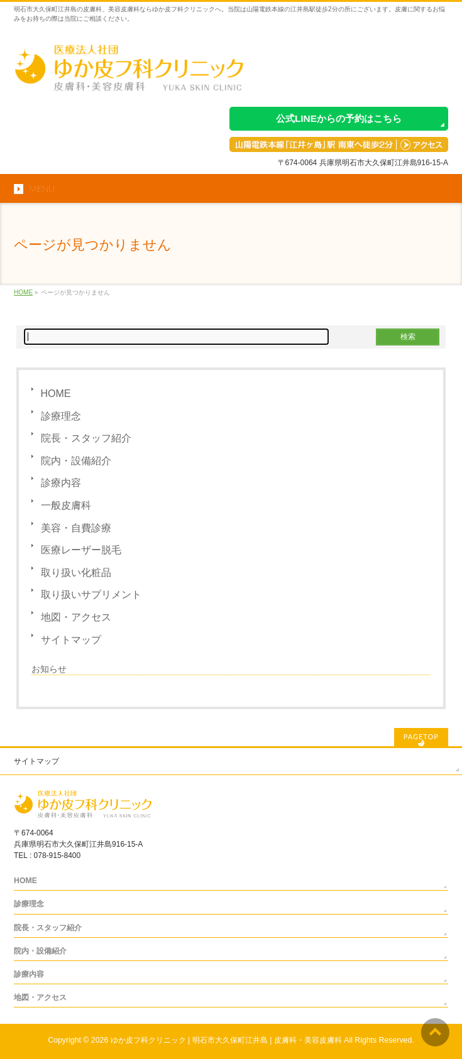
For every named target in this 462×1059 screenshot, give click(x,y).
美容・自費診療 (76, 528)
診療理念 (61, 416)
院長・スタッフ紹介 (86, 438)
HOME (56, 393)
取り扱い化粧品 (76, 572)
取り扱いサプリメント (91, 594)
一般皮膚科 (66, 505)
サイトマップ (71, 639)
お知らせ (49, 669)
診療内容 (61, 482)
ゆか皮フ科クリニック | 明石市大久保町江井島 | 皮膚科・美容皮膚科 (226, 1040)
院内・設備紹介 (76, 460)
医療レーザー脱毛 (81, 550)
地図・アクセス (76, 617)
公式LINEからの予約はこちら (339, 118)
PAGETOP (421, 736)
